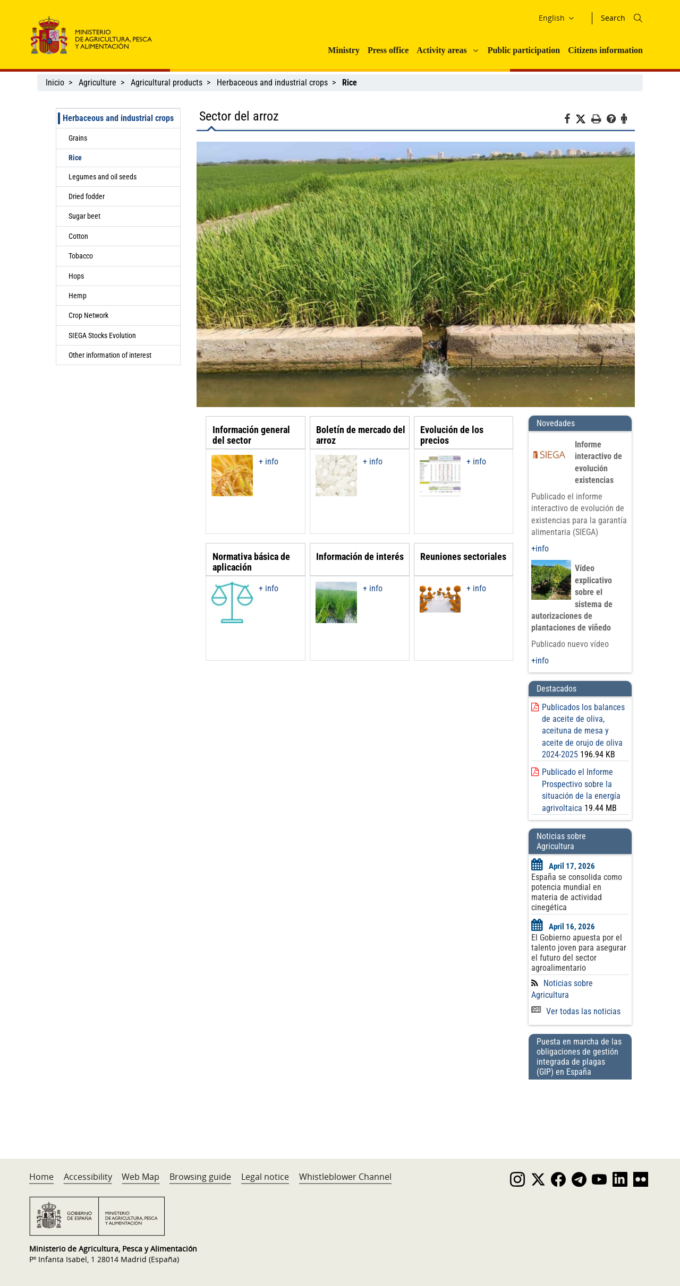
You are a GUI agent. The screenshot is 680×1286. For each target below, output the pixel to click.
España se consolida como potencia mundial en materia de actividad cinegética (576, 892)
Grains (78, 138)
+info (540, 548)
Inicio (55, 82)
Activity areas (441, 50)
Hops (76, 276)
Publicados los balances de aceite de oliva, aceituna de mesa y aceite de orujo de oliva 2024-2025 (583, 731)
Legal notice (265, 1177)
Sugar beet (84, 216)
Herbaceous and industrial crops (272, 82)
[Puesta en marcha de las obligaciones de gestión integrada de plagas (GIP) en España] (580, 1109)
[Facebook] (569, 120)
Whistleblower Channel (345, 1177)
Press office (388, 50)
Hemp (78, 295)
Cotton (78, 236)
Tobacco (81, 256)
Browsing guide (200, 1177)
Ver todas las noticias (575, 1011)
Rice (75, 157)
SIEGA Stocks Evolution (102, 335)
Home (41, 1177)
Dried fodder (87, 196)
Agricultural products (166, 82)
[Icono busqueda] (638, 18)
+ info (268, 461)
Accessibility (88, 1177)
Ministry (344, 50)
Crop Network (88, 315)
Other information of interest (110, 355)
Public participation (524, 50)
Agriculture (97, 82)
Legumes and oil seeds (103, 176)
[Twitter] (583, 119)
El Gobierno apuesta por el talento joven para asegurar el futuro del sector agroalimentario (578, 953)
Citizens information (605, 50)
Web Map (140, 1177)
